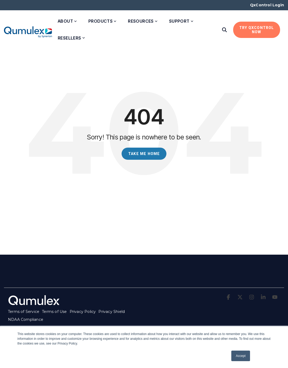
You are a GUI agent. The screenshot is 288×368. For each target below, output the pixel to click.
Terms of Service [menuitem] (23, 311)
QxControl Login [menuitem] (267, 5)
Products (102, 21)
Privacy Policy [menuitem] (83, 311)
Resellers (71, 38)
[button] (228, 297)
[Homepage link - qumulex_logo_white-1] (34, 303)
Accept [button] (241, 356)
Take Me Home (144, 154)
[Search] (224, 30)
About (67, 21)
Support (181, 21)
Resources (142, 21)
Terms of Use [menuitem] (54, 311)
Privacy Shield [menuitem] (111, 311)
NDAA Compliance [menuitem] (25, 319)
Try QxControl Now (256, 30)
